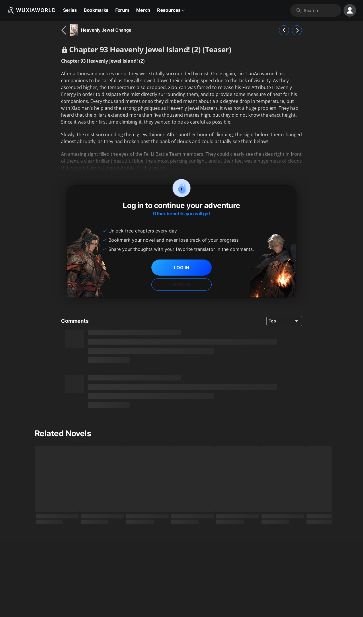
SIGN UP (181, 284)
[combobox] (321, 10)
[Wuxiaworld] (31, 10)
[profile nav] (350, 10)
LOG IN (181, 267)
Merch (143, 10)
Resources (171, 10)
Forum (122, 10)
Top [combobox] (272, 320)
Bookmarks (96, 10)
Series (70, 10)
